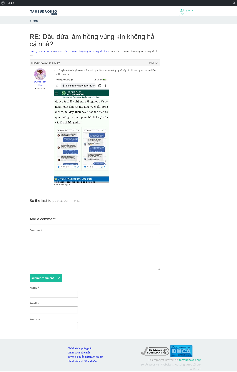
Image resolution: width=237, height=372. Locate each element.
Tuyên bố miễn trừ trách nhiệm (85, 357)
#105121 (153, 62)
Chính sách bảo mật (79, 352)
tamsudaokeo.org (190, 360)
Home (35, 20)
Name (34, 287)
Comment (36, 230)
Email (34, 303)
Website (35, 319)
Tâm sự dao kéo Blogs (41, 51)
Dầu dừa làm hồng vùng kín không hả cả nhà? (87, 51)
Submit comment (45, 278)
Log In (11, 2)
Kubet (197, 369)
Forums (58, 51)
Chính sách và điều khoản (82, 361)
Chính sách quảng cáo (80, 348)
